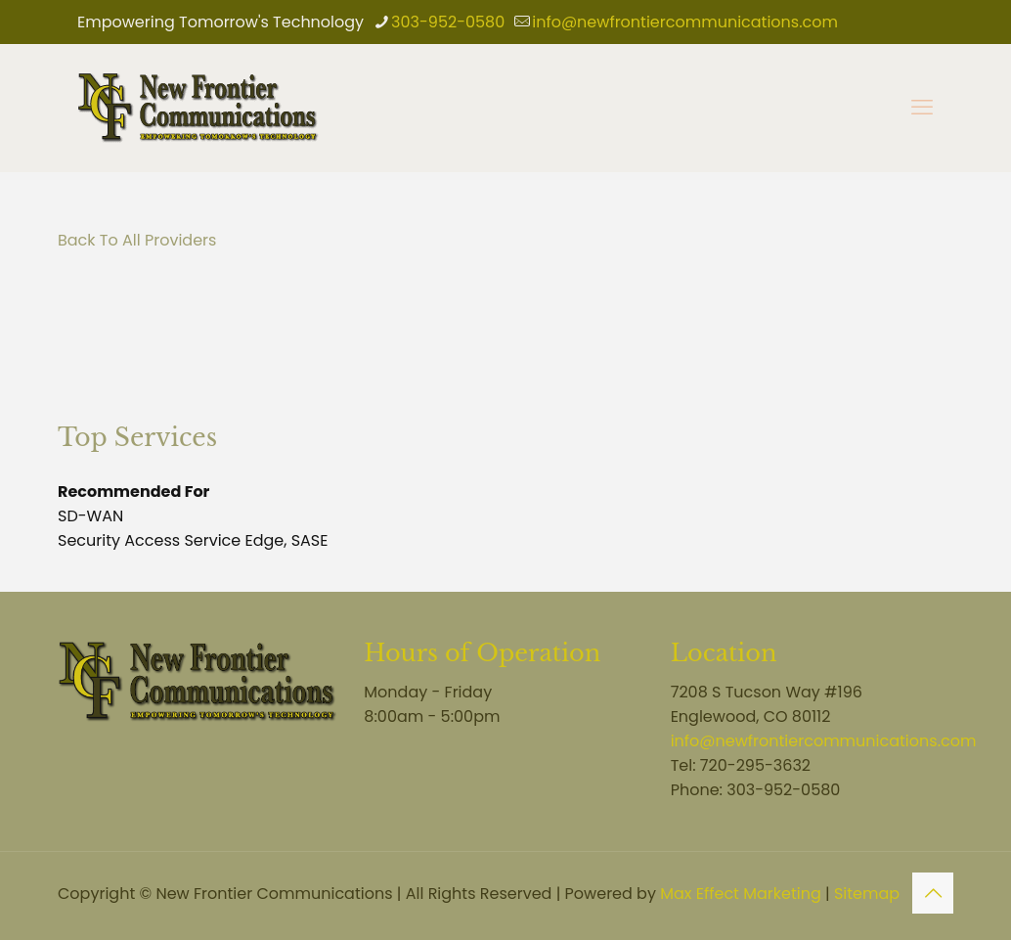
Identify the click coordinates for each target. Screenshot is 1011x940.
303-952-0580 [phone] (448, 22)
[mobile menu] (922, 107)
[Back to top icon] (932, 893)
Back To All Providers (137, 240)
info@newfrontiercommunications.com (824, 741)
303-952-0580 (783, 790)
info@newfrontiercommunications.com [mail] (685, 22)
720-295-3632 (755, 765)
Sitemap (867, 893)
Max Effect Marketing (740, 893)
